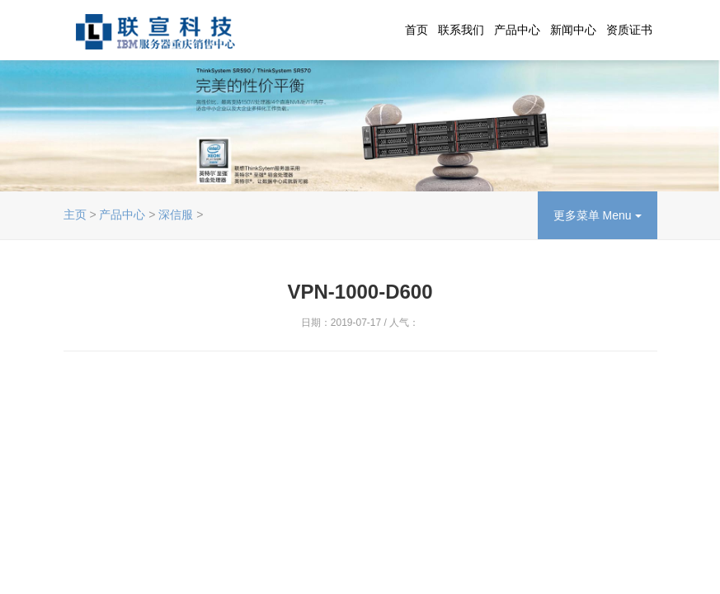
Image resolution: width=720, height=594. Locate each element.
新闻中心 (573, 29)
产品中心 (517, 29)
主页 (75, 214)
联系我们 (461, 29)
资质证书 (629, 29)
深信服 (175, 214)
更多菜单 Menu (597, 215)
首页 (416, 29)
